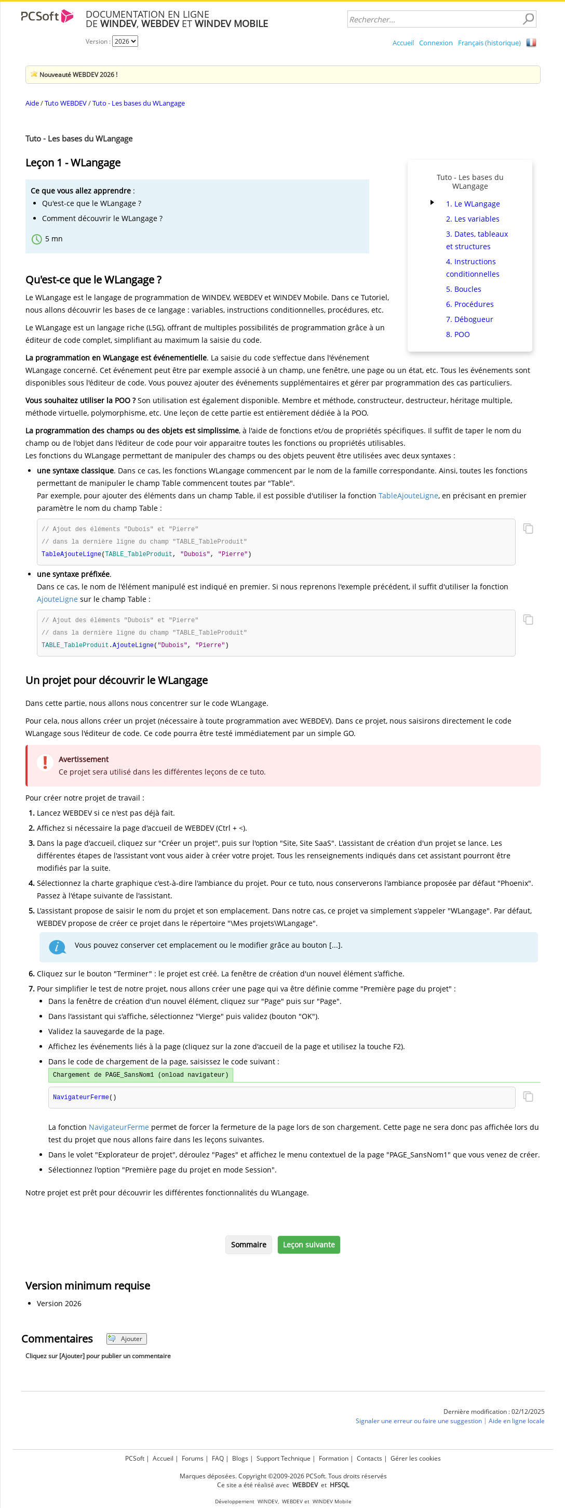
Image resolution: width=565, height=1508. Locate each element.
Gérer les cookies (416, 1458)
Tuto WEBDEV (66, 103)
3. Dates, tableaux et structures (477, 240)
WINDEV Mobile (332, 1501)
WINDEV (268, 1501)
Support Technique (284, 1458)
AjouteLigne (57, 600)
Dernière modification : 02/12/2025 (494, 1415)
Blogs (240, 1458)
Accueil (403, 42)
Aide (32, 103)
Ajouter (124, 1342)
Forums (193, 1458)
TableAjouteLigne (408, 495)
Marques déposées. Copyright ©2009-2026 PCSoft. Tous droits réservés (283, 1476)
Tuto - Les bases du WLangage (138, 103)
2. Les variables (473, 219)
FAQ (218, 1458)
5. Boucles (463, 289)
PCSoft (134, 1458)
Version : (99, 41)
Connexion (436, 42)
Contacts (369, 1458)
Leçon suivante (309, 1248)
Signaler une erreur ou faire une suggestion (419, 1424)
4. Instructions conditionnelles (473, 267)
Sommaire (248, 1248)
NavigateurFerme (119, 1131)
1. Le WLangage (473, 204)
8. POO (458, 334)
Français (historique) (489, 42)
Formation (333, 1458)
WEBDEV (292, 1501)
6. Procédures (470, 304)
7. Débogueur (469, 319)
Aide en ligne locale (517, 1424)
